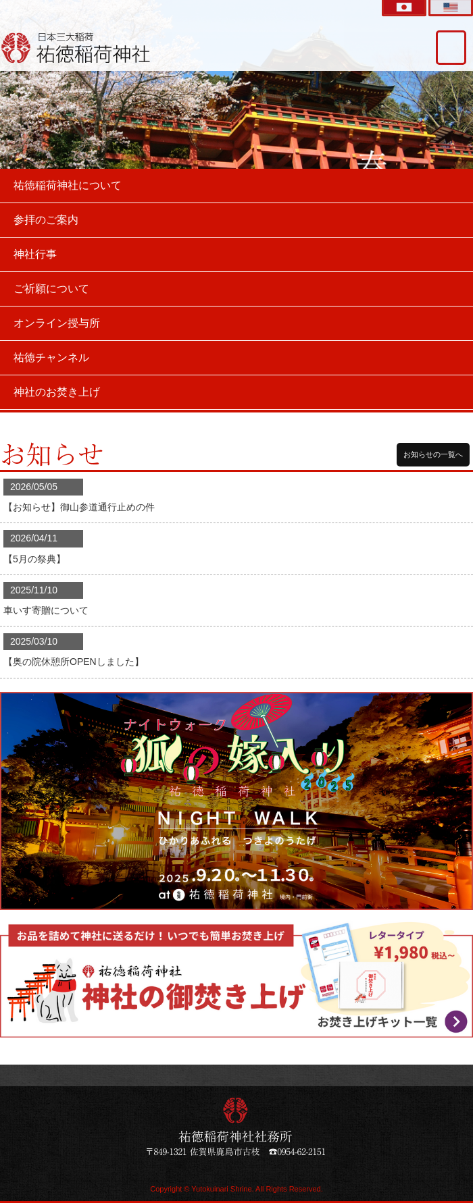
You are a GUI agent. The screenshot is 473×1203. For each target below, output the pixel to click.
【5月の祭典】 (34, 559)
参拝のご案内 (46, 219)
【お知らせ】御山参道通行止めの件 (79, 507)
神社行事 (35, 254)
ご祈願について (51, 288)
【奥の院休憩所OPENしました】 (73, 661)
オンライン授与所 (57, 323)
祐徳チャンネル (51, 357)
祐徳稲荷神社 (76, 47)
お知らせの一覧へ (433, 454)
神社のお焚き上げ (57, 392)
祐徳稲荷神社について (68, 185)
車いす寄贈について (46, 610)
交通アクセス (451, 47)
